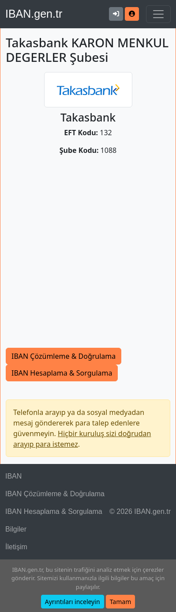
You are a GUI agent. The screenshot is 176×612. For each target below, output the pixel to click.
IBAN (13, 476)
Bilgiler (15, 529)
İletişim (16, 547)
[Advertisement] (88, 255)
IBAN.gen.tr (33, 14)
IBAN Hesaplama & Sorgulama (61, 373)
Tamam (120, 601)
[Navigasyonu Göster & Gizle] (158, 14)
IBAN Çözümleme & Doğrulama (63, 356)
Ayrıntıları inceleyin (72, 601)
